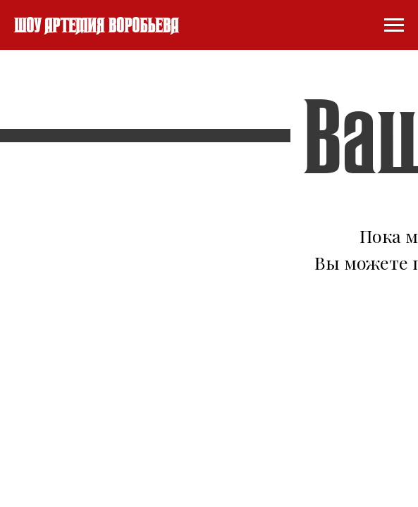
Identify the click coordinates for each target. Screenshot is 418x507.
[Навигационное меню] (394, 25)
